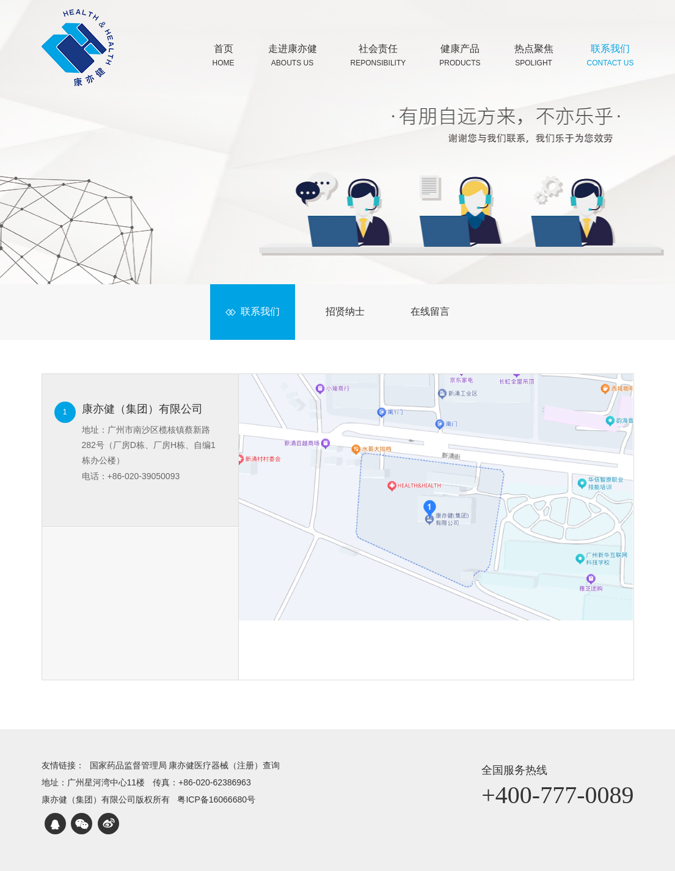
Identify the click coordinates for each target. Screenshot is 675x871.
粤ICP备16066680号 (216, 799)
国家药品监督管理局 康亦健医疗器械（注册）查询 (185, 765)
